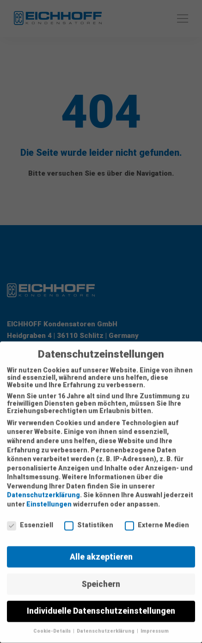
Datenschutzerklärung (43, 489)
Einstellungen (49, 498)
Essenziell (30, 519)
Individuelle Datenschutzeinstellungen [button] (101, 605)
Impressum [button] (155, 625)
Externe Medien (157, 519)
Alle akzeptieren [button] (101, 550)
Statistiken (88, 519)
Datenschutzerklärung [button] (106, 625)
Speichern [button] (101, 577)
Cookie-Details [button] (52, 625)
